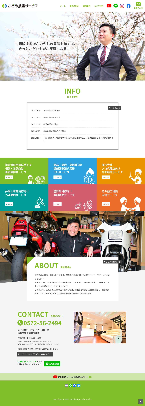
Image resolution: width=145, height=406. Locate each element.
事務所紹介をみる (113, 261)
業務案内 (86, 6)
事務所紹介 (74, 6)
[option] (72, 46)
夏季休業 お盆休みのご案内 (54, 131)
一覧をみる (115, 108)
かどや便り (99, 6)
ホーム (63, 6)
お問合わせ (138, 8)
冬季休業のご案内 (50, 124)
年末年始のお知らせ (51, 110)
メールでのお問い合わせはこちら (36, 354)
